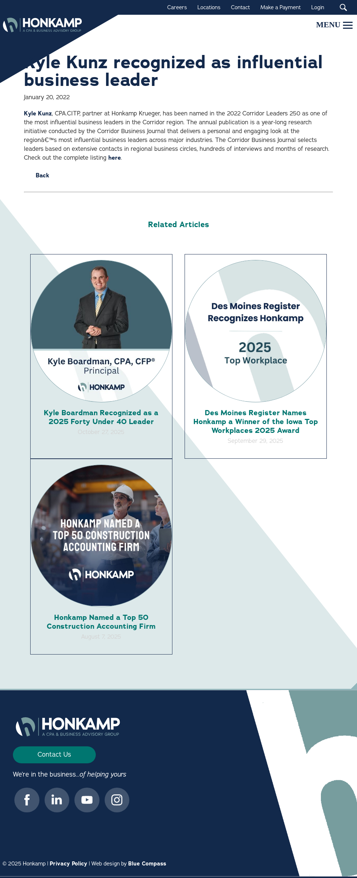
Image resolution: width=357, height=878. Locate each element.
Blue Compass (147, 864)
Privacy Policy (68, 864)
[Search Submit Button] (343, 7)
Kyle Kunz (38, 113)
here (114, 158)
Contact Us (54, 755)
